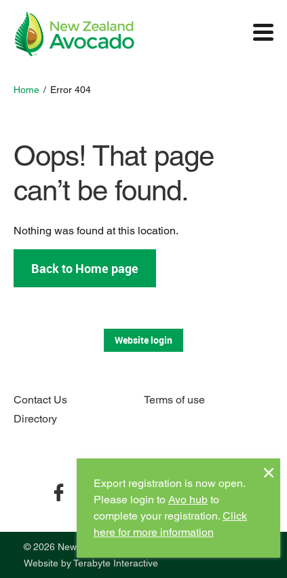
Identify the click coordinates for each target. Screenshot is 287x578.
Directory (35, 418)
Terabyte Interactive (115, 563)
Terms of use (174, 399)
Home (26, 89)
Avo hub (188, 499)
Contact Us (40, 399)
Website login (143, 339)
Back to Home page (84, 268)
